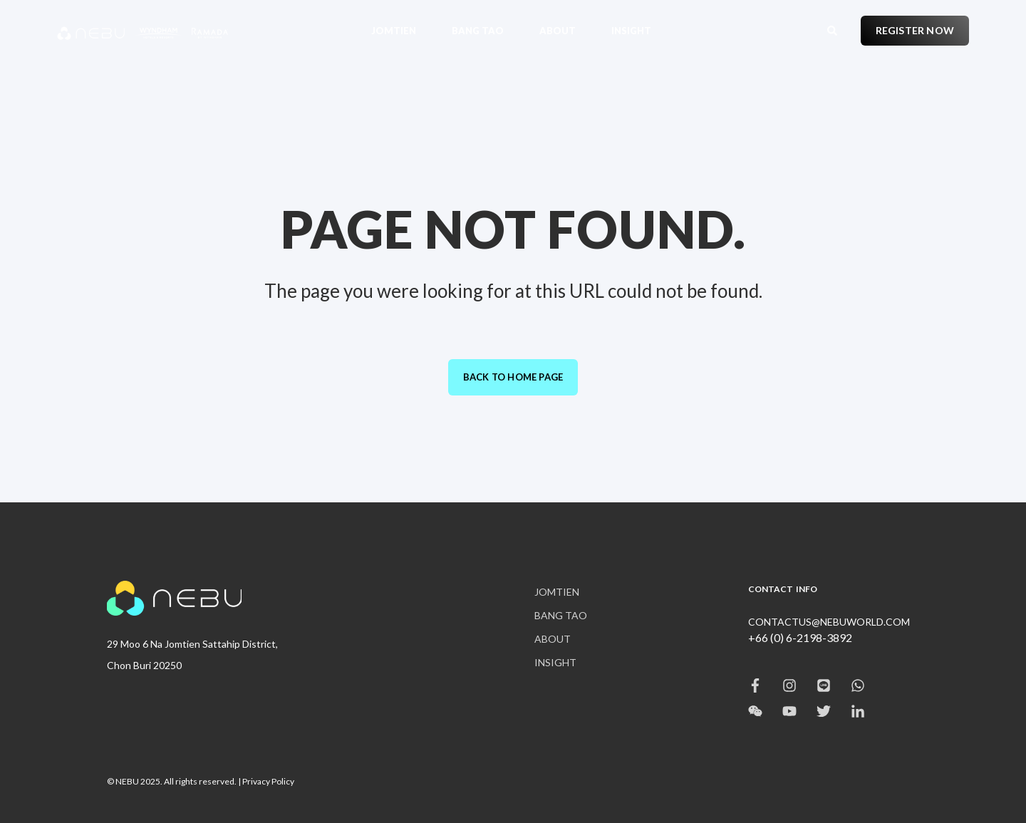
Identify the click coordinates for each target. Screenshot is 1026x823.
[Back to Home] (142, 30)
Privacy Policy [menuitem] (268, 781)
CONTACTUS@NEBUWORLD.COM (829, 622)
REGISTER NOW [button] (915, 30)
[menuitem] (402, 30)
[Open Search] (833, 29)
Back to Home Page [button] (513, 377)
